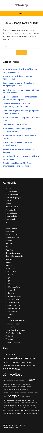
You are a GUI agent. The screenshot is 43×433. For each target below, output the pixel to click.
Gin (7, 222)
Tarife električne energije (15, 330)
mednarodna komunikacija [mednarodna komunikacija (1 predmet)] (11, 387)
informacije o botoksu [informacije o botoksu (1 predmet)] (20, 381)
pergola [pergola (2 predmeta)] (13, 396)
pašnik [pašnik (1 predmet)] (5, 397)
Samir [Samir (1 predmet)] (11, 408)
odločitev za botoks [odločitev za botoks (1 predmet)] (20, 392)
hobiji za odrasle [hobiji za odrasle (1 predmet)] (8, 381)
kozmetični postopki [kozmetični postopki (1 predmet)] (9, 384)
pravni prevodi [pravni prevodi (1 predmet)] (7, 403)
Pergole (9, 281)
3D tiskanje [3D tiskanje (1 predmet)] (12, 354)
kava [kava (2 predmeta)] (32, 380)
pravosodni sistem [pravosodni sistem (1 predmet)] (18, 403)
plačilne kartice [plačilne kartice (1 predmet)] (25, 397)
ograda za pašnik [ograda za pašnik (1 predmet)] (32, 392)
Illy (6, 225)
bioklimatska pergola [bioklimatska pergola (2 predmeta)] (19, 358)
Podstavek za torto (13, 287)
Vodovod (9, 336)
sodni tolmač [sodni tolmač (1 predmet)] (35, 408)
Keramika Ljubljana (12, 234)
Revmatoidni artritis (13, 305)
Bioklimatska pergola (13, 194)
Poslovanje (10, 293)
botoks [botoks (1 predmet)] (29, 362)
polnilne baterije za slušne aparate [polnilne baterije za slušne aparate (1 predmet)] (13, 400)
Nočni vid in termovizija (14, 256)
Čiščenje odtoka (12, 207)
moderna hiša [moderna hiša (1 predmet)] (7, 389)
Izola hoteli (10, 231)
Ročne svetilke (11, 311)
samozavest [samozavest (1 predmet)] (17, 408)
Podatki (8, 284)
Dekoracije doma (12, 213)
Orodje (8, 262)
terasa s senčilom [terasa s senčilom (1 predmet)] (8, 410)
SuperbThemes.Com (10, 428)
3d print (8, 188)
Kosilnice (9, 241)
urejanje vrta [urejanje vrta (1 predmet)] (35, 410)
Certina (8, 204)
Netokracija (22, 5)
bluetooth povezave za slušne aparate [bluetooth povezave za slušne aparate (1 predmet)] (14, 362)
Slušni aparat (10, 327)
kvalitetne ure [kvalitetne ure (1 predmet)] (20, 384)
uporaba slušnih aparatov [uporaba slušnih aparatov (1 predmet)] (22, 410)
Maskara (9, 244)
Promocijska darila (12, 302)
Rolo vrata (9, 314)
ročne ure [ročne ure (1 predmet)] (6, 408)
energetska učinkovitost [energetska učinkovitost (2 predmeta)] (12, 372)
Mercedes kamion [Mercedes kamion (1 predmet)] (25, 387)
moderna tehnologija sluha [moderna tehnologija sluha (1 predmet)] (20, 389)
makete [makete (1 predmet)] (28, 384)
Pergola (8, 278)
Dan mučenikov (11, 210)
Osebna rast (10, 268)
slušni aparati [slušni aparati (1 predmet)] (26, 408)
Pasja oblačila (11, 271)
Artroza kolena (11, 191)
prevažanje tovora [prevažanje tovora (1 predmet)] (8, 405)
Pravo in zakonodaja (13, 296)
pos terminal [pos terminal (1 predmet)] (32, 400)
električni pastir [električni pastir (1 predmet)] (31, 365)
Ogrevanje (10, 259)
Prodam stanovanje (13, 299)
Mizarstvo (9, 250)
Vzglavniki (9, 339)
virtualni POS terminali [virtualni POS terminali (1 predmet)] (9, 413)
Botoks (8, 201)
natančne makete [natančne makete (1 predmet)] (8, 392)
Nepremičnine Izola (13, 253)
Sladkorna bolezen (13, 324)
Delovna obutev (12, 216)
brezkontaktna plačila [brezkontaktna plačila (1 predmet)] (9, 365)
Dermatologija (11, 219)
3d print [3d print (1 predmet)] (5, 354)
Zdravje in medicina (13, 342)
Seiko (8, 318)
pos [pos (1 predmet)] (26, 400)
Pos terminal (10, 290)
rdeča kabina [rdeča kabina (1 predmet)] (31, 405)
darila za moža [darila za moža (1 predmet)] (21, 365)
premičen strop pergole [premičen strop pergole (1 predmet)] (32, 403)
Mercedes (9, 247)
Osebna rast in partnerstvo (15, 124)
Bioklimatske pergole (13, 198)
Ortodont (9, 265)
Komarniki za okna (12, 238)
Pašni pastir (10, 275)
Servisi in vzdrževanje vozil (16, 321)
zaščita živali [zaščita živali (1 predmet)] (21, 413)
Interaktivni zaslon (12, 228)
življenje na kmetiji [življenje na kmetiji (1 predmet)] (31, 413)
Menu (21, 13)
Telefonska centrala (13, 333)
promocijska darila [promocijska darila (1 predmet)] (20, 405)
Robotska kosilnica (13, 308)
